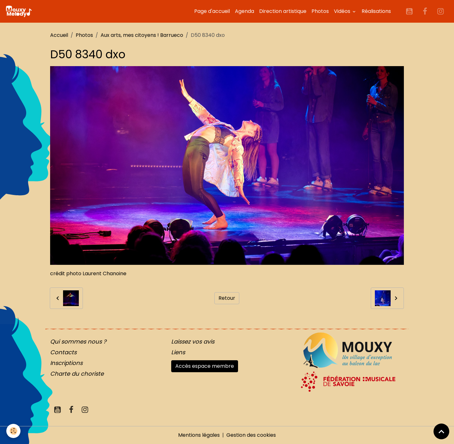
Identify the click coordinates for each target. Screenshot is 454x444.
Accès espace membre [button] (204, 366)
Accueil (59, 35)
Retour (226, 298)
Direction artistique (282, 11)
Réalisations (376, 11)
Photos (320, 11)
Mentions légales (199, 435)
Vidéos (343, 11)
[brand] (20, 11)
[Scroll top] (441, 431)
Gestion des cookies (251, 435)
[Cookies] (13, 431)
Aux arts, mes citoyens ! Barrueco (142, 35)
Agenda (244, 11)
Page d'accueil (212, 11)
